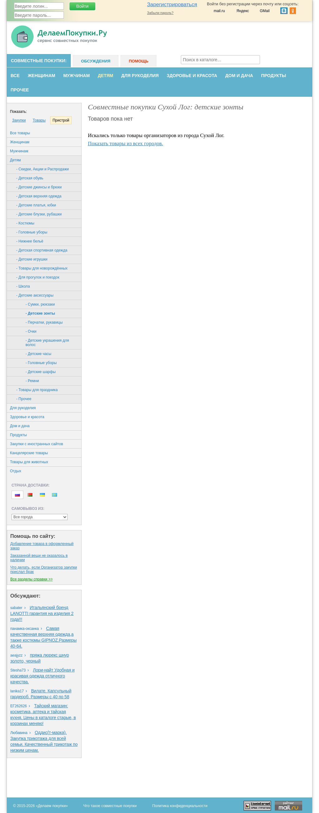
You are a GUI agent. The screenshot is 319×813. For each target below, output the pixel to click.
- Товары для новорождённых (42, 268)
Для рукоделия (140, 75)
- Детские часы (38, 354)
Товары (39, 120)
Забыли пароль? (160, 13)
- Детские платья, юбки (36, 205)
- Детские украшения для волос (47, 342)
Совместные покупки (38, 60)
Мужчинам (76, 75)
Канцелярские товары (29, 453)
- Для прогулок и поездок (37, 277)
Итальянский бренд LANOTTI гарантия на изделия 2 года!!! (42, 613)
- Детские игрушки (31, 259)
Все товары (20, 133)
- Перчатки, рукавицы (44, 322)
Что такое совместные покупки (110, 806)
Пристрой (61, 120)
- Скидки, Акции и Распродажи (42, 169)
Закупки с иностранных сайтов (36, 444)
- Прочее (23, 399)
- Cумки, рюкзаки (40, 304)
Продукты (273, 75)
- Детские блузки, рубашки (39, 214)
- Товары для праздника (37, 390)
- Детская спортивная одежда (41, 250)
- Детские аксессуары (35, 295)
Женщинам (41, 75)
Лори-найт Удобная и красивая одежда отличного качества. (42, 675)
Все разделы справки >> (31, 579)
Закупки (19, 120)
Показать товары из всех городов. (125, 143)
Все (15, 75)
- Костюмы (25, 223)
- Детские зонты (40, 313)
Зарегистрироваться (172, 4)
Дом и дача (239, 75)
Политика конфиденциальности (179, 806)
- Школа (23, 286)
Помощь (138, 61)
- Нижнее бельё (29, 241)
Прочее (20, 89)
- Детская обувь (29, 178)
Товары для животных (29, 462)
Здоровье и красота (192, 75)
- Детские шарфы (41, 372)
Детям (105, 75)
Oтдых (15, 471)
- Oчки (31, 331)
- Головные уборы (31, 232)
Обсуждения (95, 61)
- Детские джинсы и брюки (39, 187)
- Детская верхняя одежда (38, 196)
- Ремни (32, 381)
